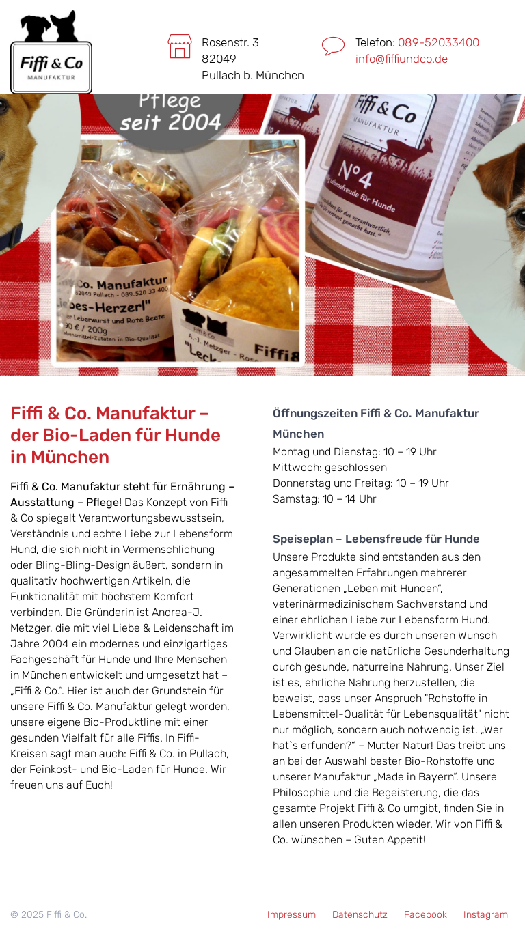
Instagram (485, 914)
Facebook (425, 914)
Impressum (291, 914)
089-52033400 (438, 42)
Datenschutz (360, 914)
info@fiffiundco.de (401, 59)
